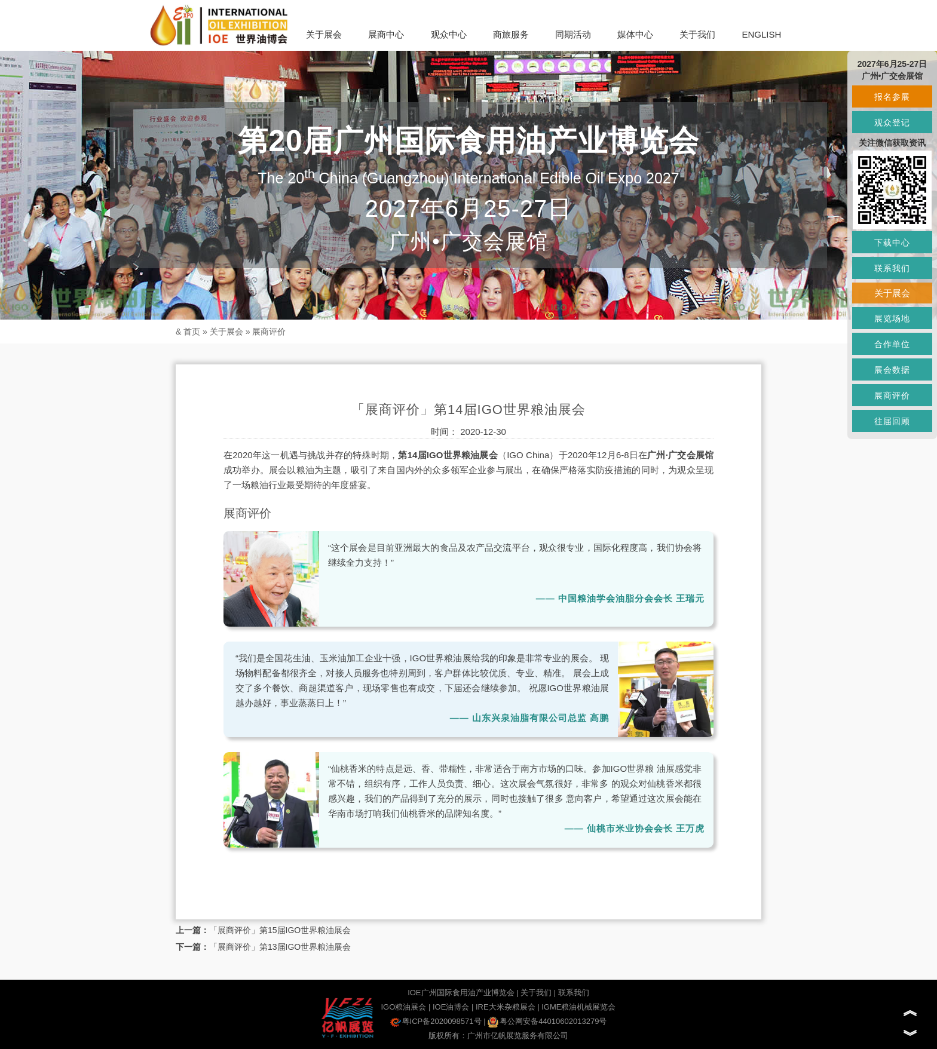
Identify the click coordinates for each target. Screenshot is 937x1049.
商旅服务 (511, 34)
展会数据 (892, 370)
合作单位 (892, 344)
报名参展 (892, 97)
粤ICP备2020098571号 (436, 1021)
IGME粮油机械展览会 (578, 1006)
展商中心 (386, 34)
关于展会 (324, 34)
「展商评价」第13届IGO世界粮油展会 (280, 947)
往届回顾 (892, 421)
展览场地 (892, 318)
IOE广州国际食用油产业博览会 (461, 992)
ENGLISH (761, 34)
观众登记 (892, 122)
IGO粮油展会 (403, 1006)
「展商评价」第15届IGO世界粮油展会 (280, 930)
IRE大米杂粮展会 (505, 1006)
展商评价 (269, 331)
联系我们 (573, 992)
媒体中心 (635, 34)
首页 (191, 331)
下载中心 (892, 242)
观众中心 (449, 34)
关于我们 (697, 34)
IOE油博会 (451, 1006)
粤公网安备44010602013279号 (547, 1021)
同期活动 (573, 34)
